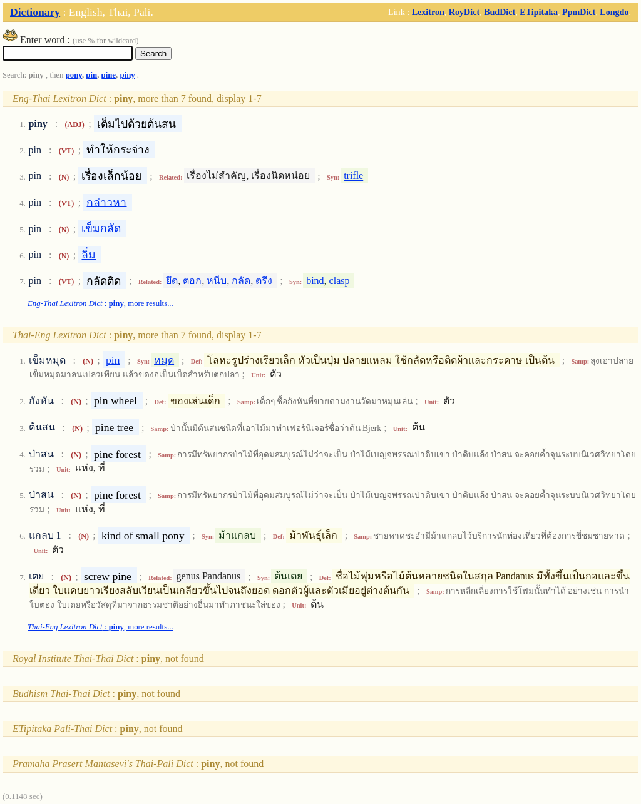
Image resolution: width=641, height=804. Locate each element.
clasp (339, 280)
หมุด (164, 360)
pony (74, 75)
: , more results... (100, 303)
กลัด (241, 280)
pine (108, 75)
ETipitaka (539, 12)
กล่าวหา (106, 202)
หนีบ (217, 280)
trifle (353, 176)
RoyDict (464, 12)
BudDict (499, 12)
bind (315, 280)
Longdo (614, 12)
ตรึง (263, 280)
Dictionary (35, 12)
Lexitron (428, 12)
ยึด (172, 280)
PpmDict (578, 12)
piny (127, 75)
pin (91, 75)
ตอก (192, 280)
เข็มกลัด (101, 228)
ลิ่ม (88, 254)
